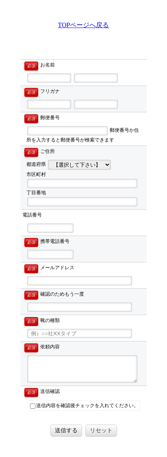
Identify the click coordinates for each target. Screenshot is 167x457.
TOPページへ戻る (83, 24)
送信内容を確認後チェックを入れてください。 (84, 406)
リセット (101, 430)
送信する (66, 430)
